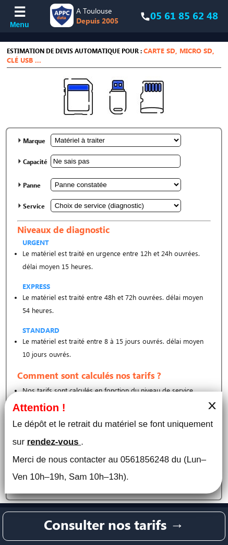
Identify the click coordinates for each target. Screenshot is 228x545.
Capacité (35, 162)
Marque (34, 141)
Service (34, 206)
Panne (32, 185)
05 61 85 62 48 (184, 16)
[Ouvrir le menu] (19, 16)
